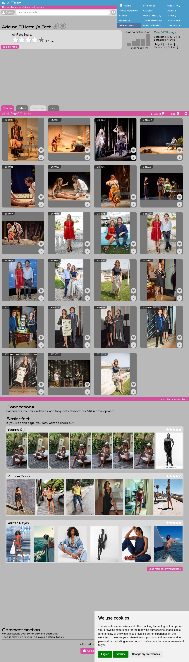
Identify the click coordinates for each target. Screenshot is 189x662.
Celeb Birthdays (152, 20)
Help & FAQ (174, 6)
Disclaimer (173, 20)
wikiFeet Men (126, 25)
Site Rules (149, 6)
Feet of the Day (152, 15)
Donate (171, 10)
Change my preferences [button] (146, 654)
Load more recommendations (165, 568)
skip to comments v (174, 399)
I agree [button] (105, 654)
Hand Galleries (152, 25)
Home (127, 6)
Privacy (171, 15)
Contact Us (174, 25)
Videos (123, 15)
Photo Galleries (128, 10)
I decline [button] (121, 654)
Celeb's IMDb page (165, 32)
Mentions (124, 20)
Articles (148, 10)
